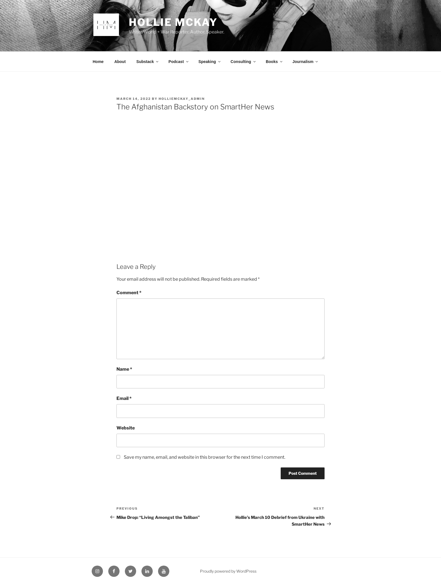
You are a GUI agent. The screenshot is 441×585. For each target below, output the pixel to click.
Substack (147, 61)
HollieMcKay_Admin (182, 99)
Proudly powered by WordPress (228, 571)
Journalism (305, 61)
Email (124, 398)
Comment (128, 292)
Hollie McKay (173, 22)
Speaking (210, 61)
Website (125, 428)
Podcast (178, 61)
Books (274, 61)
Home (98, 61)
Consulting (243, 61)
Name (124, 369)
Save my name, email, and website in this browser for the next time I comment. (204, 457)
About (119, 61)
